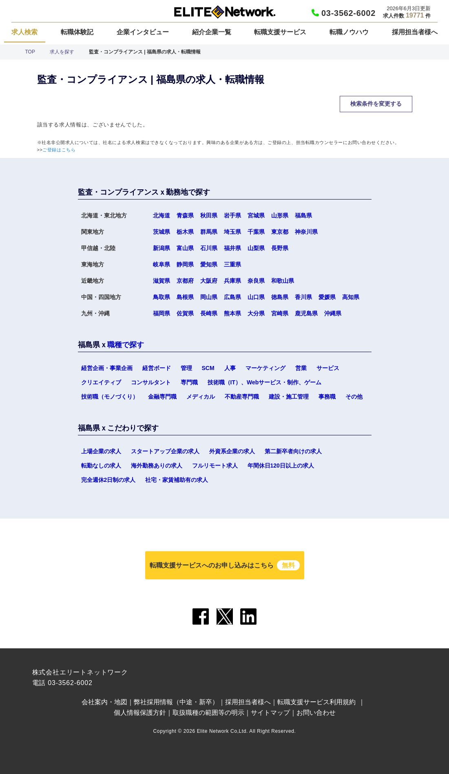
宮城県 (256, 215)
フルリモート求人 (215, 465)
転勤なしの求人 (101, 465)
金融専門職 (162, 396)
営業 (301, 368)
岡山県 (208, 297)
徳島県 (279, 297)
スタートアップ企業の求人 (165, 451)
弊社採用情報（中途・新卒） (176, 702)
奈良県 (256, 280)
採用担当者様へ (415, 32)
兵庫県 (232, 280)
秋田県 (208, 215)
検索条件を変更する (376, 103)
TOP (30, 52)
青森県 (185, 215)
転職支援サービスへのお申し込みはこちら (225, 565)
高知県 (350, 297)
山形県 (279, 215)
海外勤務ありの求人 (156, 465)
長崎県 (208, 313)
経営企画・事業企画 (107, 368)
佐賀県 (185, 313)
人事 (230, 368)
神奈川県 (306, 231)
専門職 (189, 382)
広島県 (232, 297)
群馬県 (208, 231)
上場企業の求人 (101, 451)
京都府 (185, 280)
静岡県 (185, 264)
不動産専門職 (242, 396)
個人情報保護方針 (140, 712)
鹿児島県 (306, 313)
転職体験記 (77, 32)
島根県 (185, 297)
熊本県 (232, 313)
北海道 (161, 215)
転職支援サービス (280, 32)
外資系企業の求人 (232, 451)
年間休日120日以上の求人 (281, 465)
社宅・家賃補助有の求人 (176, 480)
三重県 (232, 264)
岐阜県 (161, 264)
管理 (186, 368)
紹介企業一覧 (211, 32)
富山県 (185, 248)
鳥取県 (161, 297)
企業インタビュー (143, 32)
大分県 (256, 313)
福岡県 (161, 313)
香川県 (303, 297)
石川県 (208, 248)
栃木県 (185, 231)
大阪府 (208, 280)
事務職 (327, 396)
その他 (354, 396)
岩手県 (232, 215)
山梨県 (256, 248)
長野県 (279, 248)
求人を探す (62, 52)
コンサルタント (151, 382)
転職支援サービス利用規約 (316, 702)
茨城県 (161, 231)
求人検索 (24, 32)
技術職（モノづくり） (109, 396)
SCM (208, 368)
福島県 (303, 215)
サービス (327, 368)
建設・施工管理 (289, 396)
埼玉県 (232, 231)
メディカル (200, 396)
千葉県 (256, 231)
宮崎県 (279, 313)
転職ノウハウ (349, 32)
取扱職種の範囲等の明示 (208, 712)
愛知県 (208, 264)
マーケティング (265, 368)
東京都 (279, 231)
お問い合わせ (316, 712)
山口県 (256, 297)
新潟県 (161, 248)
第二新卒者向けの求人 (293, 451)
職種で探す (125, 345)
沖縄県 (332, 313)
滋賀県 (161, 280)
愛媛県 (327, 297)
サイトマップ (270, 712)
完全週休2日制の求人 (108, 480)
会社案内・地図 (104, 702)
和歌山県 (282, 280)
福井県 (232, 248)
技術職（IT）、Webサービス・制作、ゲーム (265, 382)
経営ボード (156, 368)
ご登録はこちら (58, 149)
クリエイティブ (101, 382)
